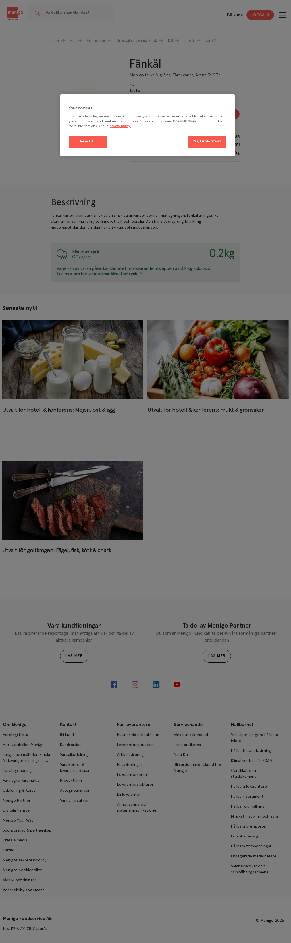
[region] (147, 125)
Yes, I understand (207, 141)
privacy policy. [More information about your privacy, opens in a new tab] (120, 126)
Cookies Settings (183, 121)
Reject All (87, 141)
